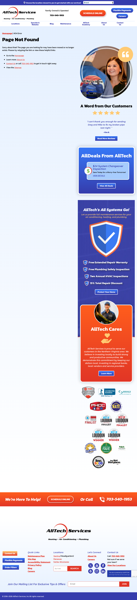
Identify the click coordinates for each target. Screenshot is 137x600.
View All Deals (106, 185)
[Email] (98, 583)
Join (124, 584)
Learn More (106, 373)
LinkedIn (103, 571)
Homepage (7, 33)
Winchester (65, 561)
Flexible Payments (122, 10)
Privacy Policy (117, 574)
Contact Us (11, 63)
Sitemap (18, 67)
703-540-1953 (57, 14)
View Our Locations (116, 565)
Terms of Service (124, 574)
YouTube (96, 565)
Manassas (57, 558)
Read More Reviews (106, 138)
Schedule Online (92, 13)
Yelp (90, 571)
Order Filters (11, 567)
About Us (21, 59)
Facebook (103, 565)
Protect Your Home (106, 291)
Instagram (96, 571)
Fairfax (56, 561)
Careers (122, 16)
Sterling (56, 556)
